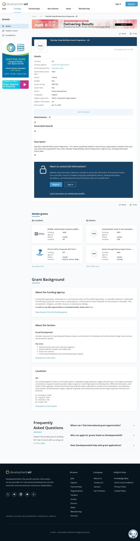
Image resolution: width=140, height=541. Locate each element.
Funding (17, 8)
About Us (98, 478)
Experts (74, 482)
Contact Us (98, 482)
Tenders (74, 495)
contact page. (39, 443)
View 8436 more (38, 266)
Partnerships (34, 8)
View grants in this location (46, 406)
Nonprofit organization (60, 65)
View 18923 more (92, 266)
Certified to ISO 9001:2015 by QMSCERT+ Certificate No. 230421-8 (31, 516)
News (68, 8)
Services (74, 515)
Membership (84, 8)
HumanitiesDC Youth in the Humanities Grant (120, 229)
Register (131, 4)
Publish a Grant (10, 31)
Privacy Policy (120, 486)
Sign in (118, 4)
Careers (97, 486)
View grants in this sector (45, 358)
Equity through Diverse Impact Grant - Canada (120, 249)
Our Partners (99, 491)
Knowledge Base (121, 478)
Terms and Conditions (123, 482)
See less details (83, 112)
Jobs (4, 8)
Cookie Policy (120, 491)
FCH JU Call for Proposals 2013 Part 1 (62, 249)
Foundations (8, 35)
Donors (74, 503)
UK (41, 16)
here (91, 307)
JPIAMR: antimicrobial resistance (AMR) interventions (68, 229)
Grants (6, 26)
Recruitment (53, 8)
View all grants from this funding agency (51, 312)
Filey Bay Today (57, 68)
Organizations (77, 491)
